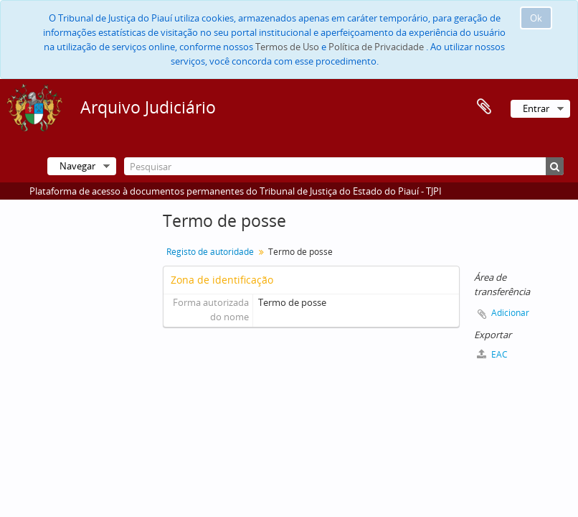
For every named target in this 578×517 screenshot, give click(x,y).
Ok (536, 17)
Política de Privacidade (376, 46)
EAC (492, 354)
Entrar (536, 108)
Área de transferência (484, 107)
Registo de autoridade (210, 252)
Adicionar (510, 313)
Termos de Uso (287, 46)
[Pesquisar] (344, 166)
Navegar (77, 165)
